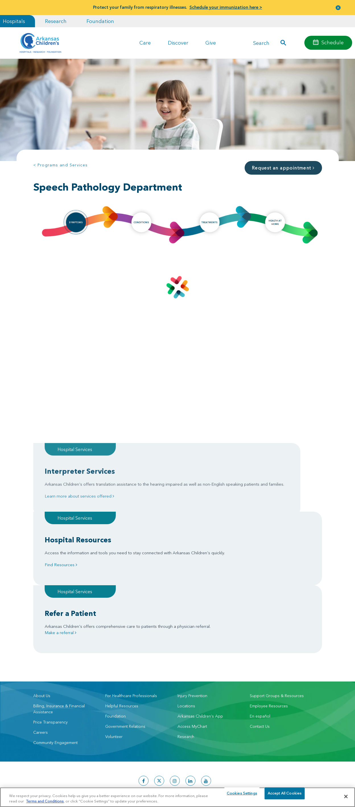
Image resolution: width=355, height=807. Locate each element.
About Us (41, 608)
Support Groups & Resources (277, 608)
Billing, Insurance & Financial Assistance (59, 621)
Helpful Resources (121, 618)
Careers (40, 644)
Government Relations (125, 638)
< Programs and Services (60, 165)
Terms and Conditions (45, 800)
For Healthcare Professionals (131, 608)
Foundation (100, 21)
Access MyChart (192, 638)
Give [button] (210, 42)
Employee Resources (269, 618)
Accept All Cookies (285, 796)
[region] (177, 797)
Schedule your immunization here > (225, 7)
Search (261, 42)
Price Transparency (50, 634)
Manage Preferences (141, 754)
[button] (338, 7)
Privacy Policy (88, 754)
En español (260, 628)
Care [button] (145, 42)
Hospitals (14, 21)
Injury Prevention (192, 608)
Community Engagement (55, 654)
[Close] (346, 796)
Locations (186, 618)
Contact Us (260, 638)
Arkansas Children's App (200, 628)
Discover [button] (178, 42)
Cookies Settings (242, 796)
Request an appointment (283, 168)
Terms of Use (111, 754)
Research (56, 21)
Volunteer (114, 648)
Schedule (332, 42)
